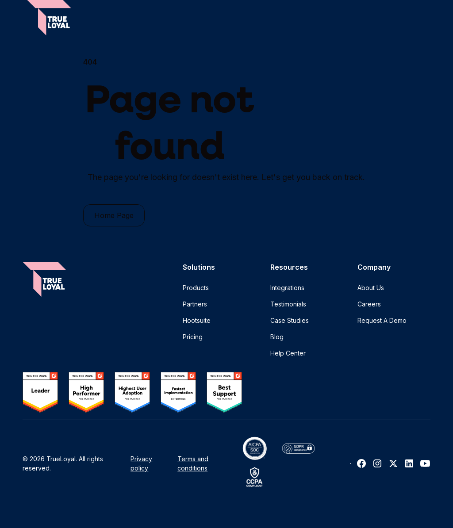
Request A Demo (382, 320)
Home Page (114, 215)
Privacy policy (141, 463)
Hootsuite (197, 320)
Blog (277, 337)
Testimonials (288, 304)
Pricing (193, 337)
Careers (369, 304)
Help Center (288, 353)
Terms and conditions (192, 463)
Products (196, 287)
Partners (195, 304)
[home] (49, 17)
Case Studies (289, 320)
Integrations (287, 287)
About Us (370, 287)
